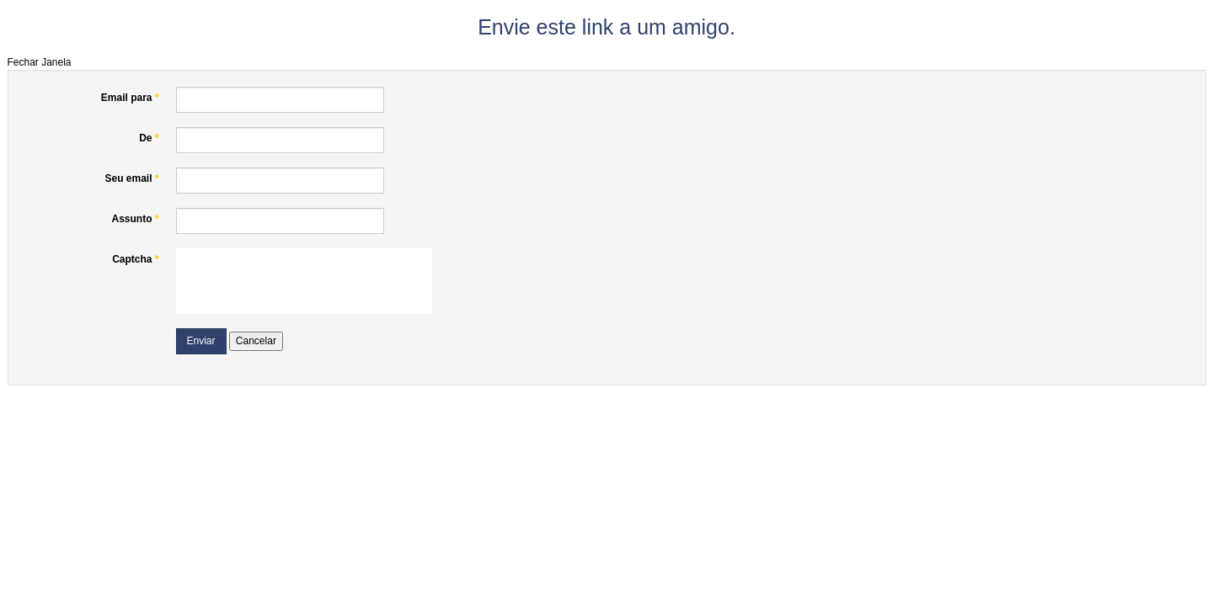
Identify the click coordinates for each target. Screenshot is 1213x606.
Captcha (135, 259)
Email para (130, 98)
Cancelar (256, 341)
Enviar (201, 341)
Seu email (131, 178)
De (148, 138)
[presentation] (304, 281)
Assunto (134, 219)
